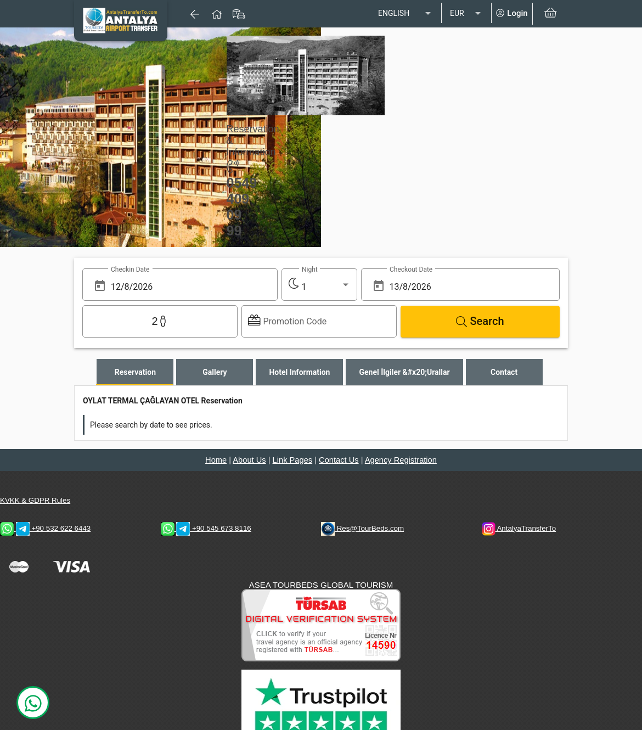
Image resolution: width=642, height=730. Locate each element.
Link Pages (293, 460)
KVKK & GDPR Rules (35, 500)
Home (216, 460)
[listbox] (405, 13)
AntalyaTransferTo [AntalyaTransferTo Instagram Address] (519, 528)
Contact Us (339, 460)
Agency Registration (401, 460)
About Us (249, 460)
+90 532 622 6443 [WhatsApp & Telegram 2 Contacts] (45, 528)
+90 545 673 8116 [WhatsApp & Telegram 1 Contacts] (206, 528)
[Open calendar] (100, 286)
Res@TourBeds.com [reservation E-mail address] (362, 528)
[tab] (135, 372)
